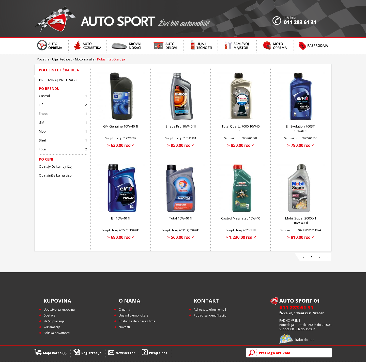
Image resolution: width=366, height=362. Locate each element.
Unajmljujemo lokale (133, 315)
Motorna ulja (85, 59)
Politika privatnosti (56, 333)
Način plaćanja (54, 321)
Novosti (124, 327)
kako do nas (304, 339)
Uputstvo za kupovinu (59, 309)
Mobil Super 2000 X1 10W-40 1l (300, 220)
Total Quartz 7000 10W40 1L (241, 128)
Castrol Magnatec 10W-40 (240, 218)
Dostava (49, 315)
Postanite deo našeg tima (137, 321)
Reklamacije (51, 327)
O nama (124, 309)
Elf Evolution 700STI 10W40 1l (300, 128)
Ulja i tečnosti (62, 59)
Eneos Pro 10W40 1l (181, 126)
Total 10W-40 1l (180, 218)
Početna (43, 59)
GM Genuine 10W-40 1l (120, 126)
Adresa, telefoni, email (210, 309)
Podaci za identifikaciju (210, 315)
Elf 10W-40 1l (120, 218)
